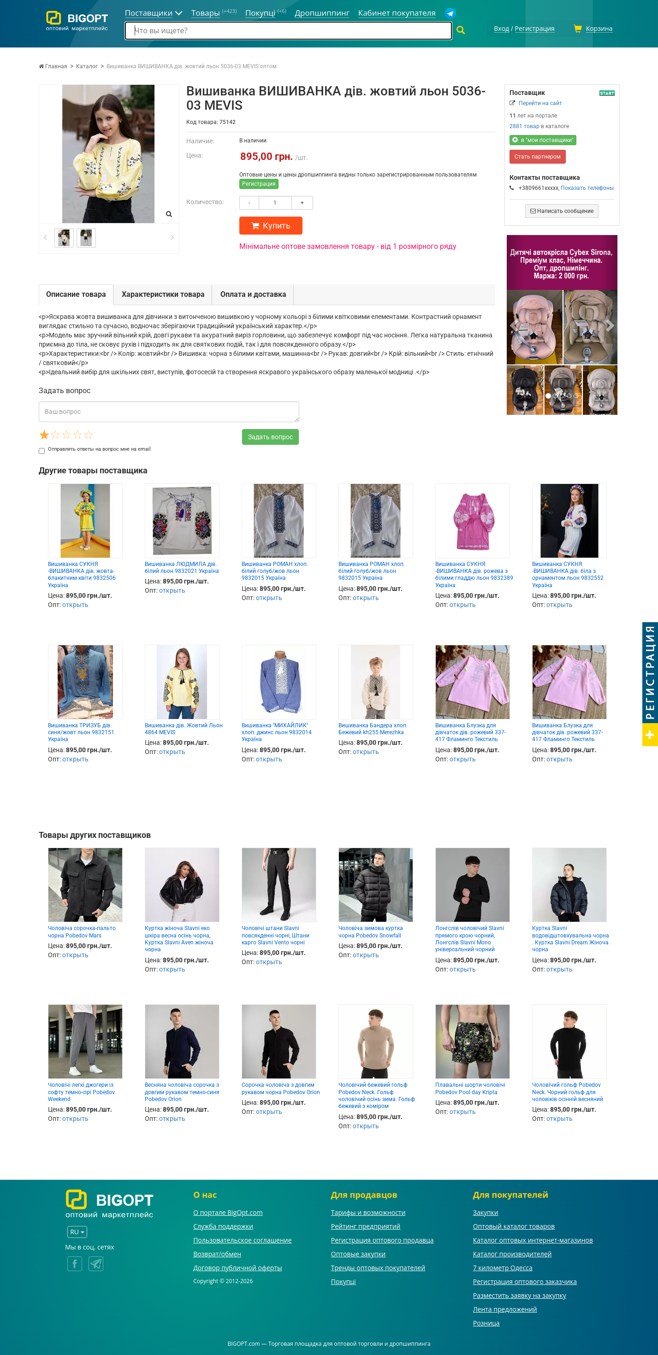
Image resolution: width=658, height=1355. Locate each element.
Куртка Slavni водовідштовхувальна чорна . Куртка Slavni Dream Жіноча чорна (570, 937)
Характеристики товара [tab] (163, 293)
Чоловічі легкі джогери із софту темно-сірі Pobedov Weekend (81, 1090)
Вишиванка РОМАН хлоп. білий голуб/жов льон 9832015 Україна (275, 570)
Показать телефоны (587, 186)
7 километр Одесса (503, 1266)
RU (77, 1230)
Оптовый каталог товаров (514, 1224)
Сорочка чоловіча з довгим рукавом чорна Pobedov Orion (281, 1087)
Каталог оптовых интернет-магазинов (533, 1238)
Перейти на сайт (540, 102)
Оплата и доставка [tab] (253, 293)
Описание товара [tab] (76, 293)
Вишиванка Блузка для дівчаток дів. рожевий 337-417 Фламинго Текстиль (470, 731)
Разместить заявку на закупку (519, 1294)
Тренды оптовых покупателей (378, 1266)
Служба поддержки (223, 1224)
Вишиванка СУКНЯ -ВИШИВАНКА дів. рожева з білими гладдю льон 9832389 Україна (474, 573)
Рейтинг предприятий (366, 1224)
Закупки (485, 1211)
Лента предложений (505, 1307)
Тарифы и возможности (368, 1211)
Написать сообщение (561, 209)
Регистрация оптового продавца (382, 1238)
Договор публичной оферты (237, 1266)
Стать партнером (538, 155)
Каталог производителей (512, 1252)
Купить (270, 224)
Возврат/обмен (217, 1252)
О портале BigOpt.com (227, 1211)
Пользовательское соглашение (242, 1238)
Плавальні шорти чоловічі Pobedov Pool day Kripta (470, 1087)
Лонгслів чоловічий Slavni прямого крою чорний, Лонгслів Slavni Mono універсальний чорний (469, 937)
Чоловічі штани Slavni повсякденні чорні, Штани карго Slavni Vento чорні (275, 934)
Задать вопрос (270, 435)
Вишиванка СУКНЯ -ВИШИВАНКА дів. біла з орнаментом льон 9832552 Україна (568, 573)
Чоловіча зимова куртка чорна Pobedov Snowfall (370, 930)
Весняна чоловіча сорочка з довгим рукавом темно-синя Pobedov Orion (182, 1090)
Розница (486, 1321)
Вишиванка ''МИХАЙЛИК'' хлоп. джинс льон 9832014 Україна (277, 731)
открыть (75, 603)
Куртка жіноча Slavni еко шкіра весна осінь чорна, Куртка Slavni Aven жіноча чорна (179, 937)
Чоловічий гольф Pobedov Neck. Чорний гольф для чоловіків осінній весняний (567, 1090)
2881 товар (524, 125)
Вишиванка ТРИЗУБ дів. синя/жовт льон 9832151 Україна (81, 731)
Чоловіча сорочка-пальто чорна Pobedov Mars (82, 930)
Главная (53, 65)
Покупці (343, 1280)
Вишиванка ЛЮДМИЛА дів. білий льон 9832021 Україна (182, 566)
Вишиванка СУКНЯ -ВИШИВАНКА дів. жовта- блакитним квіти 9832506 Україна (82, 573)
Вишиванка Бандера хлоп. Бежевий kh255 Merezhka (373, 727)
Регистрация (259, 182)
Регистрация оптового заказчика (525, 1280)
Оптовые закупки (358, 1252)
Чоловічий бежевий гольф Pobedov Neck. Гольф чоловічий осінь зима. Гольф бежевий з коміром (376, 1094)
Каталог (87, 65)
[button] (515, 323)
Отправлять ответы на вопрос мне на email (95, 448)
